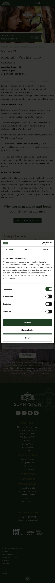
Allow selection (27, 330)
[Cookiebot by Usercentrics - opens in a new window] (41, 243)
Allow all (27, 322)
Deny (27, 338)
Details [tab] (28, 250)
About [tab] (45, 250)
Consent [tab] (9, 250)
